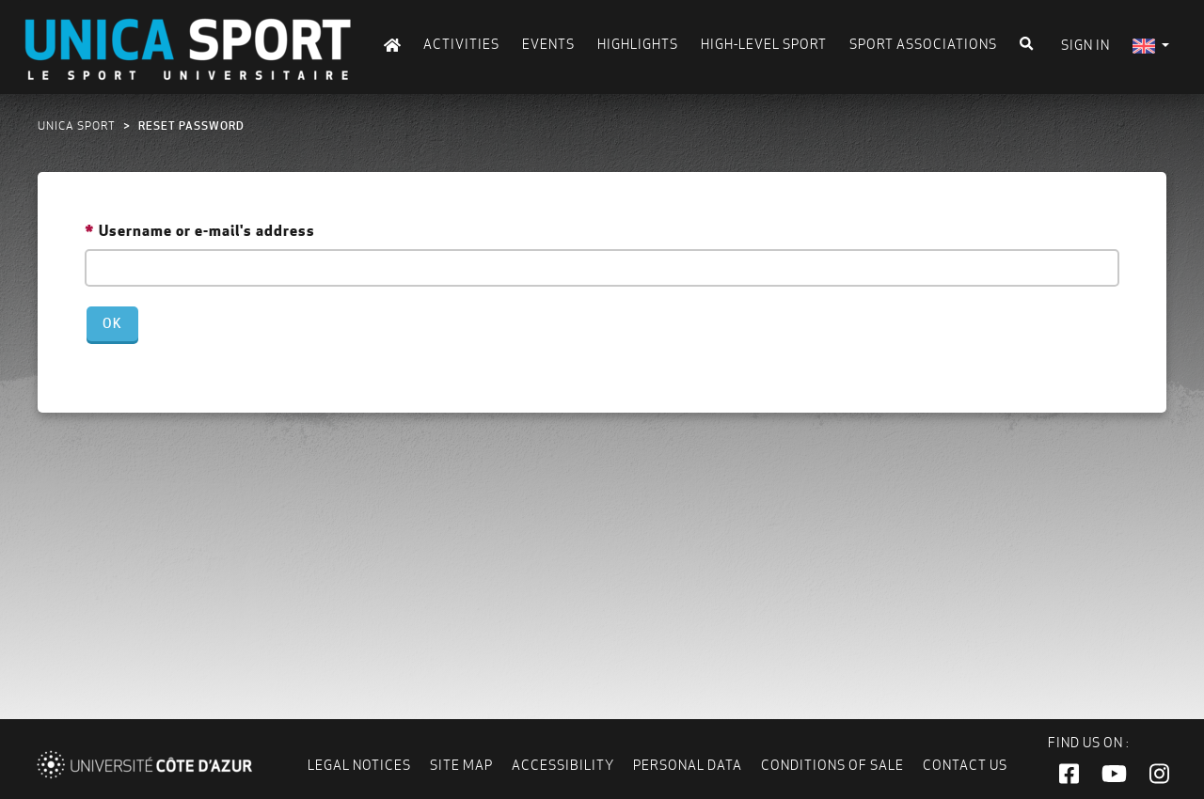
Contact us (965, 765)
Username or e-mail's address (207, 230)
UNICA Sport (77, 125)
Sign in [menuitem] (1085, 45)
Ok (112, 323)
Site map (461, 765)
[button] (1069, 774)
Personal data (687, 765)
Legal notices (359, 765)
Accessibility (563, 765)
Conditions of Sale (832, 765)
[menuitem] (1150, 45)
